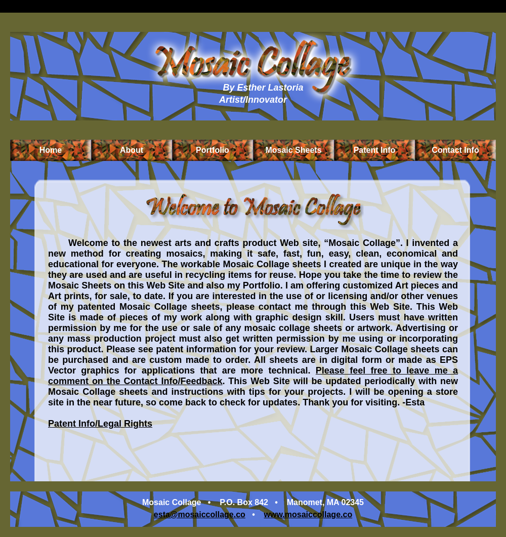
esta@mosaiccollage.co (199, 514)
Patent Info (375, 150)
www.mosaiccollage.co (308, 514)
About (131, 150)
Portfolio (212, 150)
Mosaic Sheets (293, 150)
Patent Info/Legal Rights (100, 424)
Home (50, 150)
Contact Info (455, 150)
